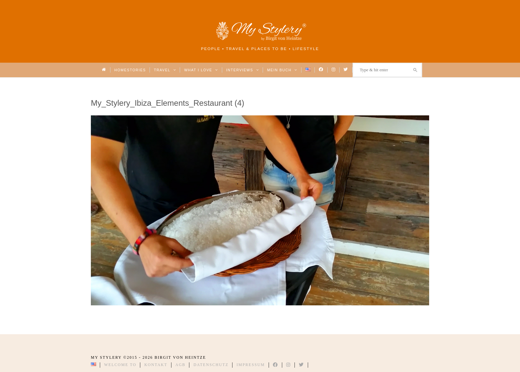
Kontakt (155, 365)
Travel (165, 70)
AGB (180, 365)
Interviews (242, 70)
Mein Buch (282, 70)
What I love (201, 70)
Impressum (250, 365)
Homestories (130, 70)
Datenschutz (210, 365)
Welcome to (120, 365)
